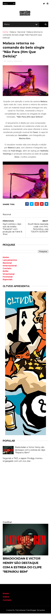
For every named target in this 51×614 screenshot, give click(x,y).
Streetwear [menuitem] (9, 274)
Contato (7, 600)
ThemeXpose (20, 610)
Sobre (6, 597)
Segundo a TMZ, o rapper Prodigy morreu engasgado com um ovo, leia (22, 460)
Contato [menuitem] (7, 269)
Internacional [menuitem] (10, 266)
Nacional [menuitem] (7, 263)
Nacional (21, 32)
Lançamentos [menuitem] (10, 260)
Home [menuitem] (6, 257)
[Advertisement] (25, 492)
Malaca (13, 32)
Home (5, 32)
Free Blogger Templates (36, 610)
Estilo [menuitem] (5, 271)
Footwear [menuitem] (8, 277)
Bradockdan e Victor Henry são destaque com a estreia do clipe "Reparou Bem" (30, 450)
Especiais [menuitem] (7, 280)
